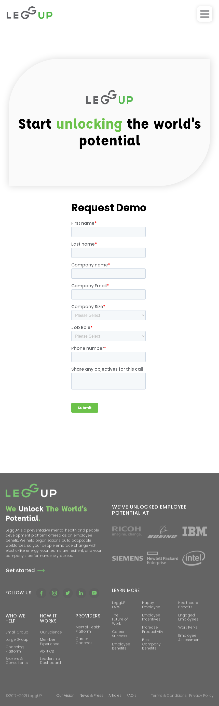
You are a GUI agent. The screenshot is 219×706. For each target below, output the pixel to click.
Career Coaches (84, 648)
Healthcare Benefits (188, 612)
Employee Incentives (151, 624)
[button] (204, 14)
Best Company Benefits (151, 651)
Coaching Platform (15, 656)
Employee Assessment (189, 645)
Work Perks (188, 634)
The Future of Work (120, 627)
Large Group (17, 646)
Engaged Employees (188, 624)
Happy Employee (151, 612)
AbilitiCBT (48, 658)
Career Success (119, 641)
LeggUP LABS (118, 612)
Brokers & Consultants (17, 668)
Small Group (17, 639)
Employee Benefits (121, 653)
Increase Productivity (152, 636)
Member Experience (49, 649)
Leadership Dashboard (50, 668)
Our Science (51, 639)
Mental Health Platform (88, 636)
